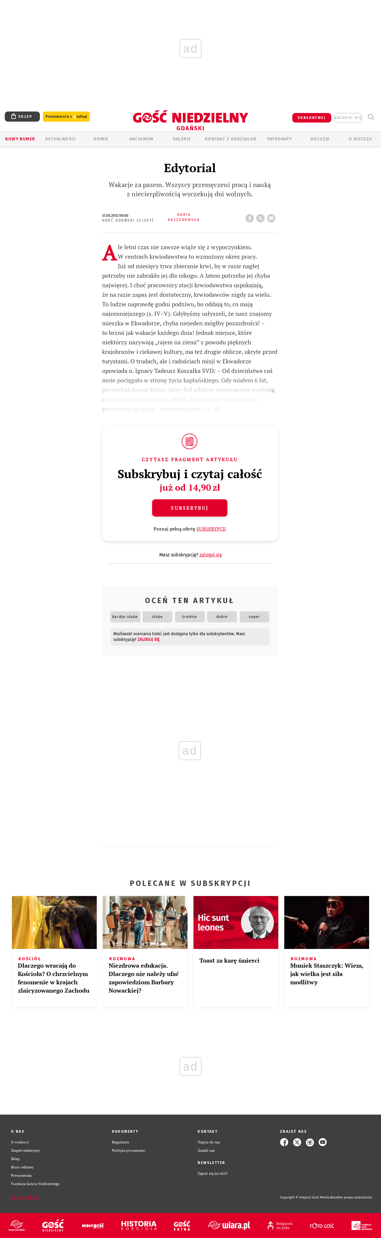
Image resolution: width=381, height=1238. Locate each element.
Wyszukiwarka (370, 117)
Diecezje (320, 139)
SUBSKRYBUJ (312, 118)
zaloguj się (348, 118)
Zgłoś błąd (24, 1197)
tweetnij (261, 216)
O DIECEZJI (360, 139)
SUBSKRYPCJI (211, 528)
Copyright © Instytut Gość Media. (305, 1197)
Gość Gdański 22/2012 (128, 220)
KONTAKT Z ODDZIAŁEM (231, 139)
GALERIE (182, 139)
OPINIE (100, 139)
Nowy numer (20, 139)
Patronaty (279, 139)
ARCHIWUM (141, 139)
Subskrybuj (189, 508)
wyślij (272, 216)
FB (251, 216)
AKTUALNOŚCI (60, 139)
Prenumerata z (66, 116)
